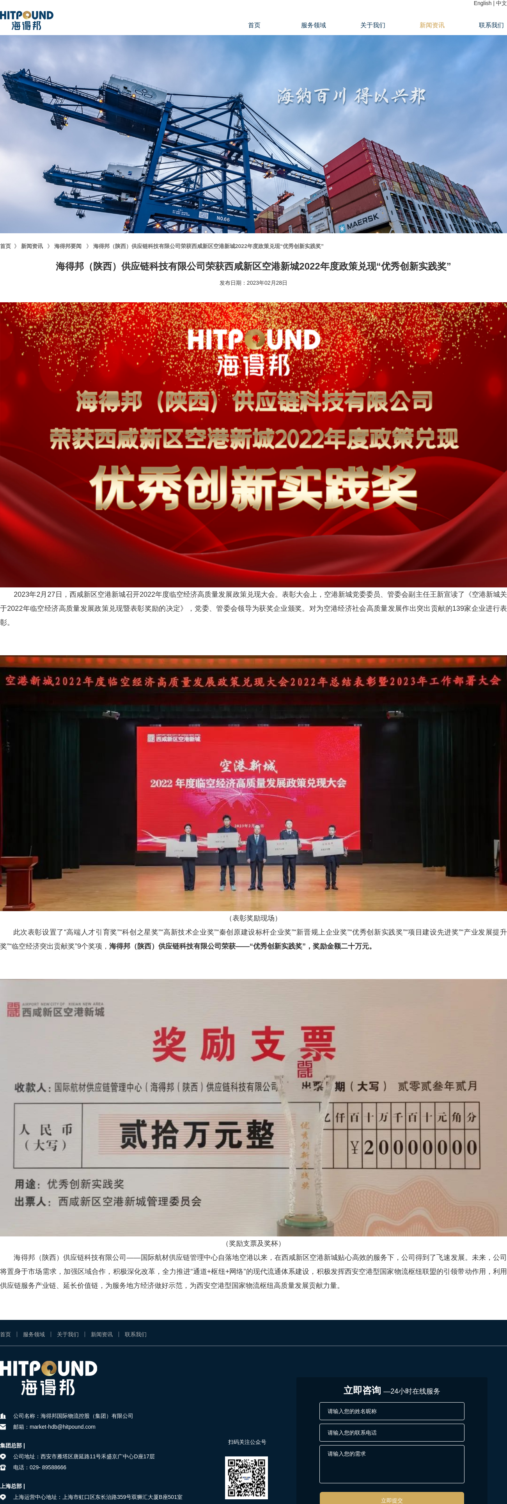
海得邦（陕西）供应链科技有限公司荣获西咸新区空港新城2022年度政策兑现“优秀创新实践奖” (208, 246)
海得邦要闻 (68, 246)
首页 (254, 25)
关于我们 (372, 25)
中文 (501, 3)
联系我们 (491, 25)
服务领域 (313, 25)
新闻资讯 (432, 25)
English (483, 3)
